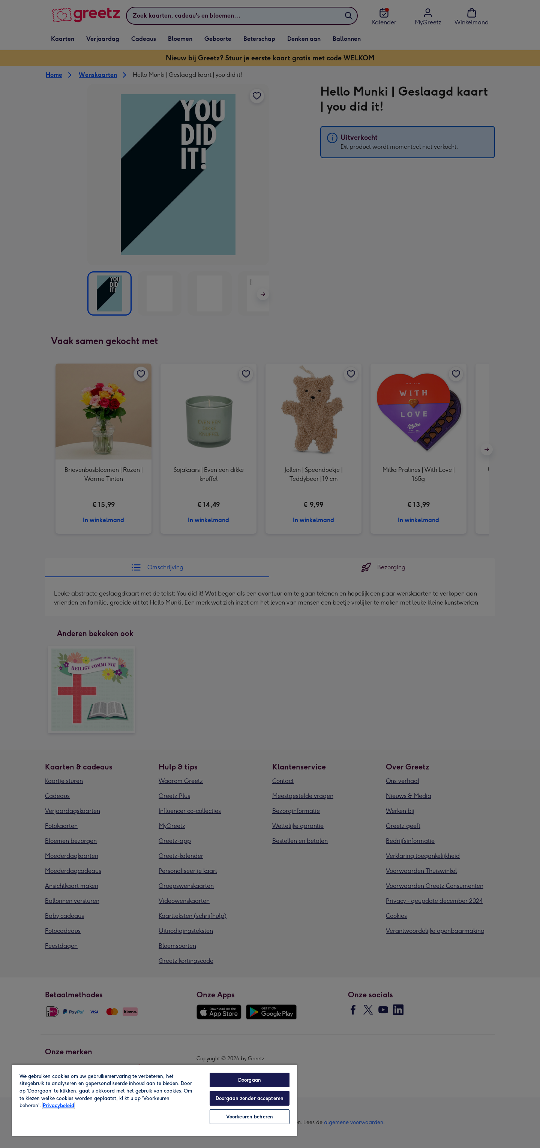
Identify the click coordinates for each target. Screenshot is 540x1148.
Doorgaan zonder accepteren (250, 1098)
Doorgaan (249, 1080)
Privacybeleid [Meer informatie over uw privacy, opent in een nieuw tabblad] (58, 1105)
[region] (154, 1100)
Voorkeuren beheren (249, 1117)
